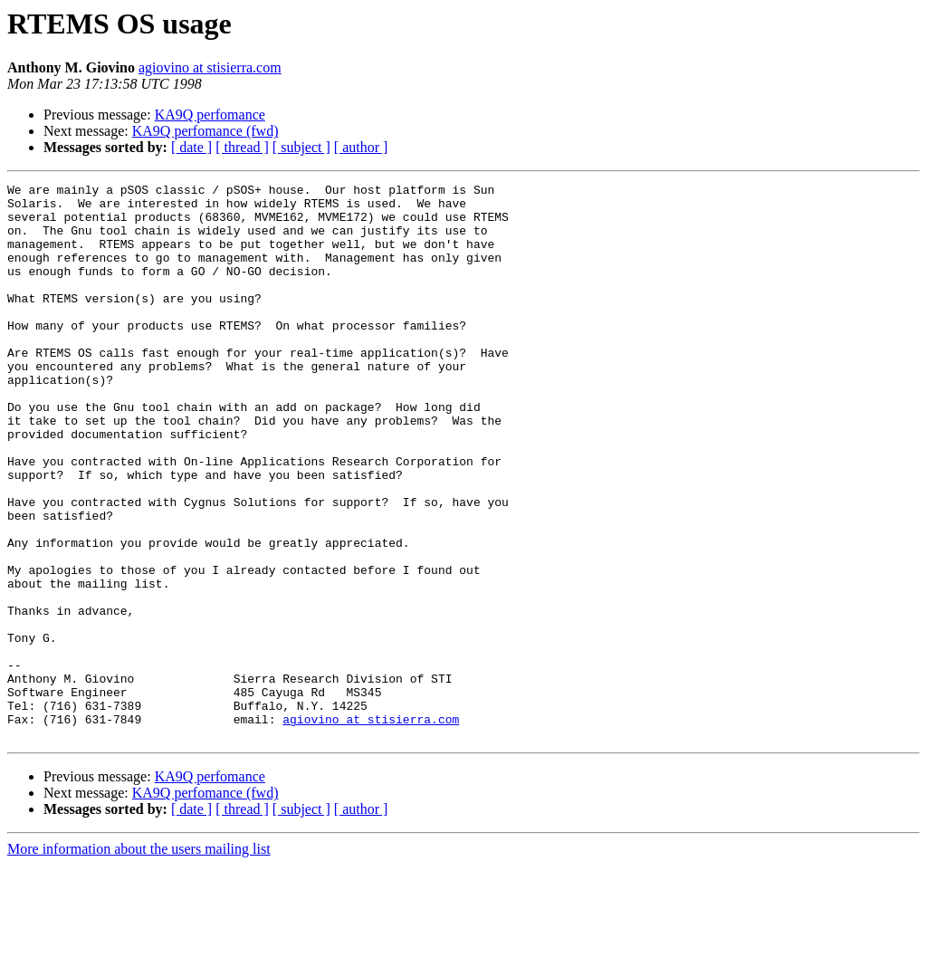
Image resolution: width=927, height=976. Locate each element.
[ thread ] (242, 147)
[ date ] (191, 147)
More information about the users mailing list (139, 960)
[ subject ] (301, 147)
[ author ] (361, 147)
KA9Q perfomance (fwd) (205, 131)
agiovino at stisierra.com (210, 67)
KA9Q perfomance (210, 114)
